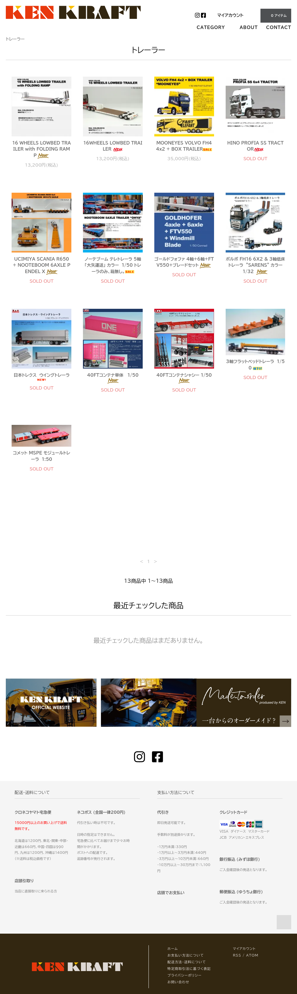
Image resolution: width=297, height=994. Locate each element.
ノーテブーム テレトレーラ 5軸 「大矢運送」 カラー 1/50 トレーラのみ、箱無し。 (113, 265)
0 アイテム (275, 15)
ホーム (172, 948)
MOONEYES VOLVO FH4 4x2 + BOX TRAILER (184, 146)
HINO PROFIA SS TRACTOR (255, 146)
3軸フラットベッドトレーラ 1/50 (255, 364)
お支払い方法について (185, 955)
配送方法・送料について (186, 962)
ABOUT (249, 27)
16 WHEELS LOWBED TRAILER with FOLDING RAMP (41, 149)
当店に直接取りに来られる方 (36, 891)
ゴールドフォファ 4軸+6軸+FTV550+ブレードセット (184, 262)
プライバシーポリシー (184, 975)
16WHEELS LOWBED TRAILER (112, 146)
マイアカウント (230, 15)
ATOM (252, 955)
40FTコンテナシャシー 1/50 (185, 378)
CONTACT (278, 27)
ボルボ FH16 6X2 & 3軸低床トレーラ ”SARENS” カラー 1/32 (255, 266)
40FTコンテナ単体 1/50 (113, 378)
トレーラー (15, 39)
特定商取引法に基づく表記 (189, 968)
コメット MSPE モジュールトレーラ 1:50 (41, 456)
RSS (237, 955)
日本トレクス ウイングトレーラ (42, 377)
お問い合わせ (178, 982)
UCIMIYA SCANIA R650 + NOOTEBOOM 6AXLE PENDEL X (41, 266)
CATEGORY (214, 27)
